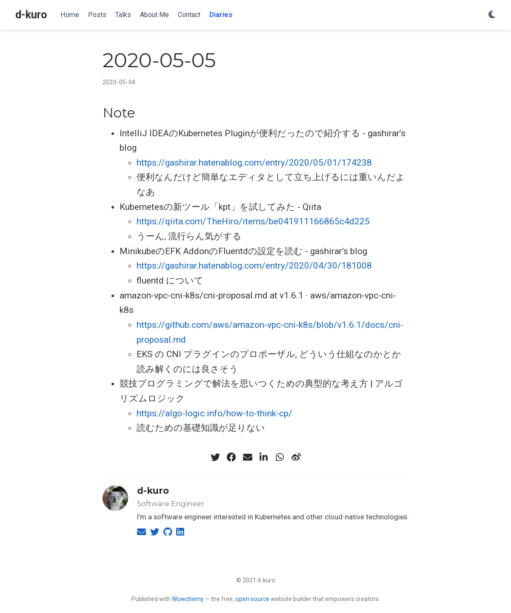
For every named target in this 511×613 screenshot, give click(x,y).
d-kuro (31, 15)
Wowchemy (188, 599)
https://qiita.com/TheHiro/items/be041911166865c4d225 (253, 221)
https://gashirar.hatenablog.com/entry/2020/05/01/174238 (254, 163)
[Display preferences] (492, 15)
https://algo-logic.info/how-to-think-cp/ (214, 413)
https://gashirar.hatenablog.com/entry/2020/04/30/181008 (254, 266)
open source (252, 599)
